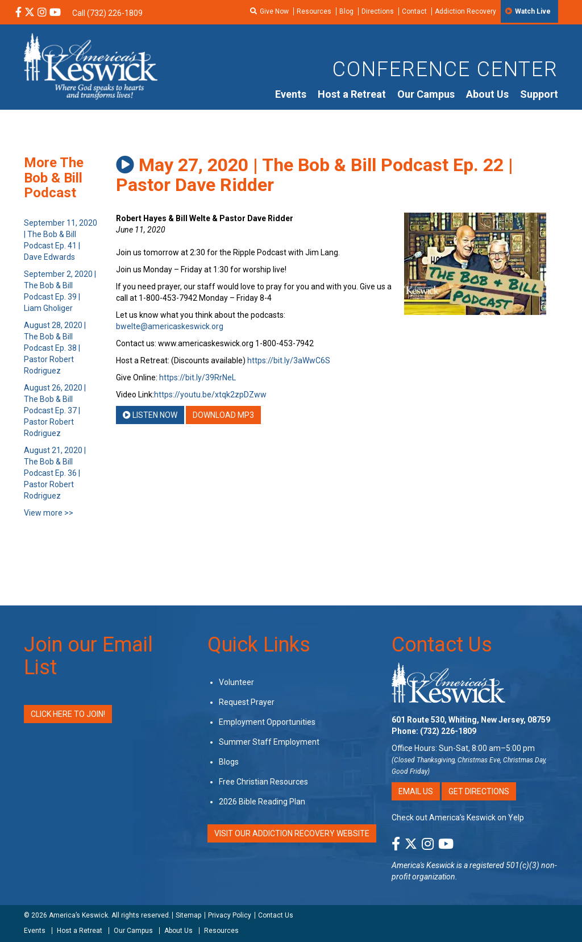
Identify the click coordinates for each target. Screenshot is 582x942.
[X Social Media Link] (29, 13)
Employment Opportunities (267, 722)
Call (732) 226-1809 (107, 13)
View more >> (48, 512)
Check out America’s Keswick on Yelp (458, 817)
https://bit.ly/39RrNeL (197, 377)
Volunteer (236, 682)
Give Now (274, 11)
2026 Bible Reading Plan (262, 801)
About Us (487, 94)
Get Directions (478, 791)
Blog (346, 11)
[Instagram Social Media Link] (42, 13)
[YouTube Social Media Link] (55, 13)
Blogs (229, 761)
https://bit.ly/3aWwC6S (288, 360)
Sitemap (188, 915)
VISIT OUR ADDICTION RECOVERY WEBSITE (291, 833)
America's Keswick (423, 865)
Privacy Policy (229, 915)
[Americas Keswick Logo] (90, 65)
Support (539, 94)
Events (290, 94)
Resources (314, 11)
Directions (377, 11)
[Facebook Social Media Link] (18, 13)
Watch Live (533, 11)
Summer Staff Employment (269, 741)
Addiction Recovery (465, 11)
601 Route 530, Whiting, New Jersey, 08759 (471, 719)
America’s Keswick (78, 915)
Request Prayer (247, 702)
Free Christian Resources (263, 781)
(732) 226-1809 (448, 731)
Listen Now (150, 415)
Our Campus (426, 94)
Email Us (415, 791)
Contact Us (442, 645)
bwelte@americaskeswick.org (169, 326)
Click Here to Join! (68, 714)
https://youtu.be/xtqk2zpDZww (210, 394)
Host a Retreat (352, 94)
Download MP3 (223, 415)
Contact (414, 11)
